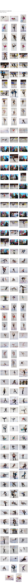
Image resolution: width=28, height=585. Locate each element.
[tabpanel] (14, 13)
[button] (4, 18)
